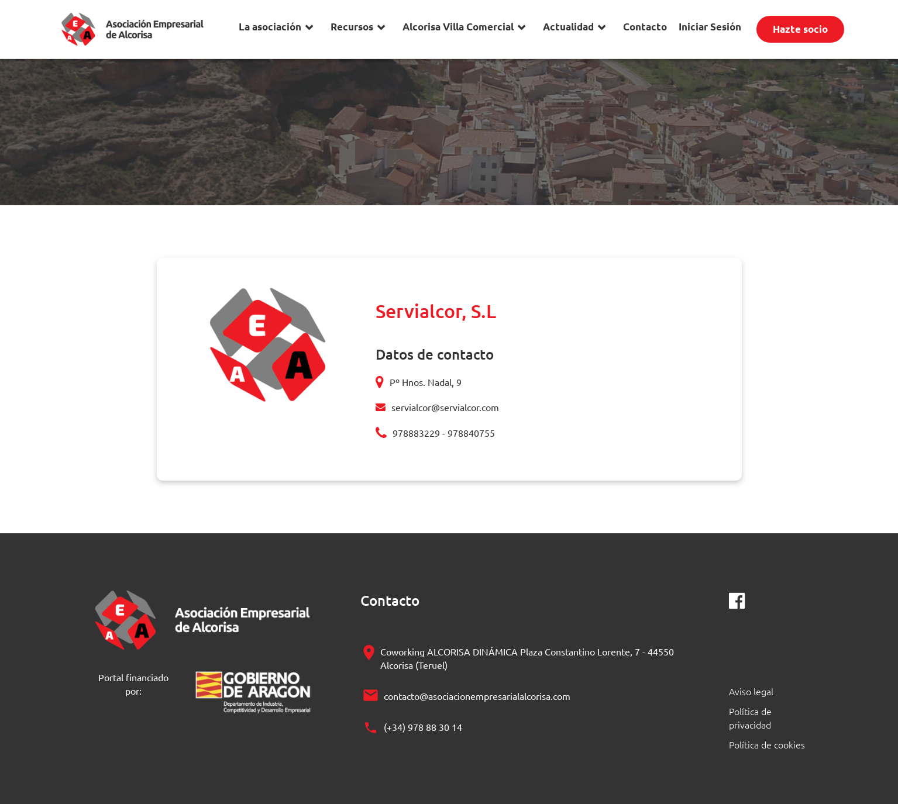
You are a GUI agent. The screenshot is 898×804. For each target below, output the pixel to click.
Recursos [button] (352, 26)
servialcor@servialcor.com (445, 407)
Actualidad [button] (568, 26)
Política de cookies (767, 744)
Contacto (645, 26)
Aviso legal (751, 691)
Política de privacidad (750, 718)
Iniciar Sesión (710, 26)
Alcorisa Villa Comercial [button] (458, 26)
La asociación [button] (270, 26)
